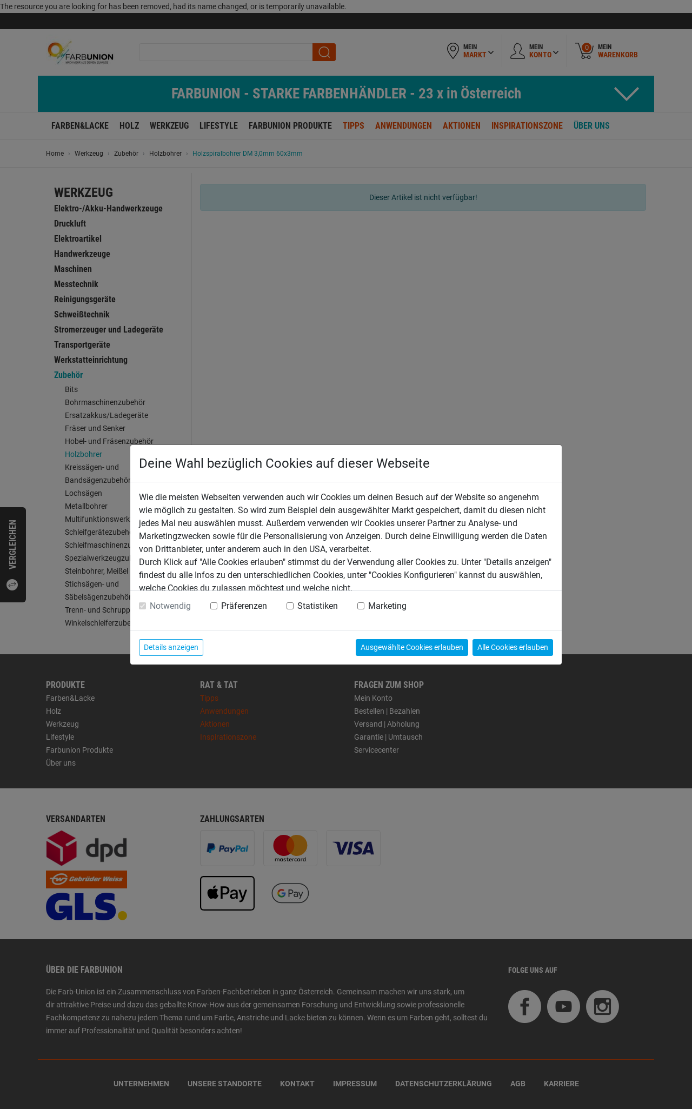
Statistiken (317, 606)
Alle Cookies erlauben (512, 647)
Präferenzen (244, 606)
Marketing (387, 606)
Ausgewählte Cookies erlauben (412, 647)
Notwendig (170, 606)
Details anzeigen (171, 647)
